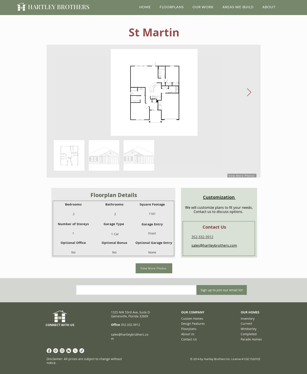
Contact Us (189, 339)
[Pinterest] (55, 350)
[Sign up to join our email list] (221, 290)
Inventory (247, 318)
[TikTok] (81, 350)
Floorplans (188, 329)
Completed (249, 334)
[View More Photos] (154, 268)
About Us (187, 334)
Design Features (193, 323)
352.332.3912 (130, 325)
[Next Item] (249, 92)
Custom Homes (192, 318)
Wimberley (248, 329)
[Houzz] (68, 350)
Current (246, 323)
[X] (75, 350)
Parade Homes (251, 339)
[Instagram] (62, 350)
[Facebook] (49, 350)
